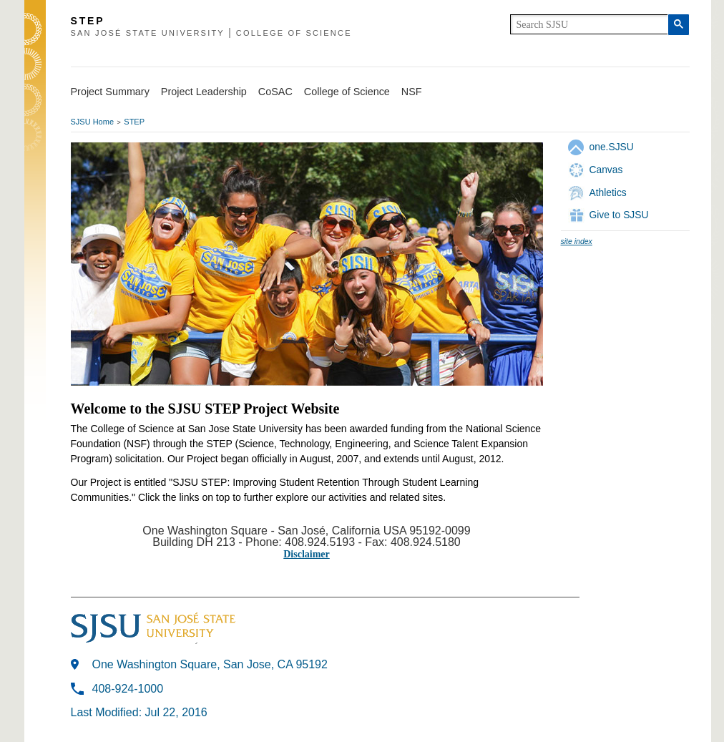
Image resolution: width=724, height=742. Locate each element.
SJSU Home (92, 121)
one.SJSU (612, 146)
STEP (134, 121)
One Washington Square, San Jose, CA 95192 (210, 664)
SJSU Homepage (35, 48)
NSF (411, 91)
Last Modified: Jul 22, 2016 (139, 712)
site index (576, 241)
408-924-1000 (128, 689)
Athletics (608, 192)
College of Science (347, 91)
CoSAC (275, 91)
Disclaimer (306, 554)
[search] (589, 24)
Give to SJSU (619, 214)
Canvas (606, 169)
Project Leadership (204, 91)
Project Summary (110, 91)
